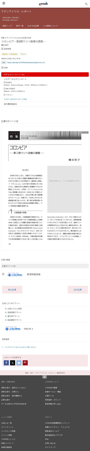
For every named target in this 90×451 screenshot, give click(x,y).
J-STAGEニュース (8, 439)
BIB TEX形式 (10, 88)
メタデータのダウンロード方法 (15, 99)
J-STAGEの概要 (51, 387)
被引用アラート (14, 316)
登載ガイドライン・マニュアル (57, 427)
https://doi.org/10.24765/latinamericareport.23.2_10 (26, 62)
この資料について (50, 25)
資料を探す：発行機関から (11, 395)
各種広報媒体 (6, 447)
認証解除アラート (15, 320)
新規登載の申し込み (53, 404)
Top (44, 377)
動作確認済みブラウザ (54, 435)
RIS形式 (9, 82)
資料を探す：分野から (10, 391)
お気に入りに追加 (15, 308)
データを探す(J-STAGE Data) (13, 404)
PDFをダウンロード (14, 74)
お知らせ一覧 (6, 423)
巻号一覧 (20, 25)
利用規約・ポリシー (53, 400)
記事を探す (5, 400)
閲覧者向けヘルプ (52, 431)
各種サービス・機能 (53, 391)
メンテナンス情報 (8, 431)
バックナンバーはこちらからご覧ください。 (21, 347)
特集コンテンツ (7, 443)
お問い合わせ (50, 443)
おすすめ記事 (33, 25)
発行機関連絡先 (10, 104)
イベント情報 (6, 435)
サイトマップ (50, 447)
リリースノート (7, 427)
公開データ (49, 395)
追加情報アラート (15, 312)
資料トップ (7, 25)
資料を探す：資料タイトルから (13, 387)
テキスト (9, 95)
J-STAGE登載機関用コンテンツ (57, 423)
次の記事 (78, 289)
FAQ (46, 439)
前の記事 (12, 289)
